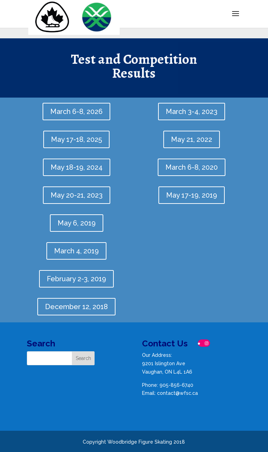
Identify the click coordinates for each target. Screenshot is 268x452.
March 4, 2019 (76, 251)
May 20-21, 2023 (77, 195)
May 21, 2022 (191, 139)
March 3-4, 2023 (191, 111)
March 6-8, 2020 (191, 167)
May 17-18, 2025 (76, 139)
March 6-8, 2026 (76, 111)
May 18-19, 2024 (77, 167)
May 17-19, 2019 (191, 195)
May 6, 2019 (77, 223)
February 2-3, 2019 (76, 279)
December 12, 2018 (76, 306)
